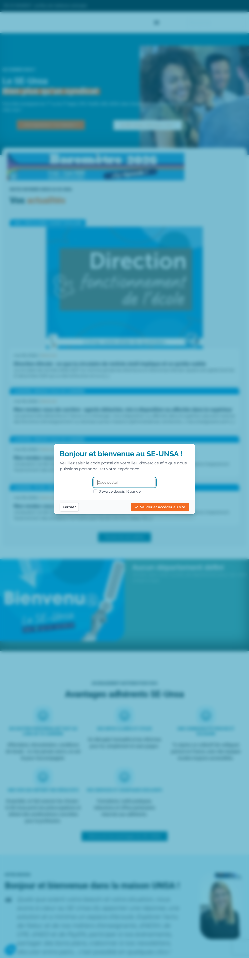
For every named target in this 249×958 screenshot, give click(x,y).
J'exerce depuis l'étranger (117, 491)
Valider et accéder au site (159, 507)
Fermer (69, 507)
